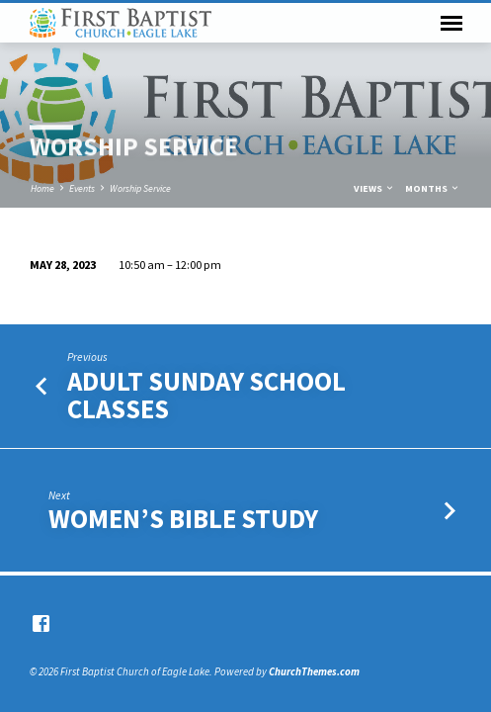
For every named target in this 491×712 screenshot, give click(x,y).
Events (82, 188)
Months (432, 188)
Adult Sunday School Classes (206, 395)
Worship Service (140, 188)
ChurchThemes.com (314, 671)
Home (42, 188)
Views (374, 188)
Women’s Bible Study (183, 518)
